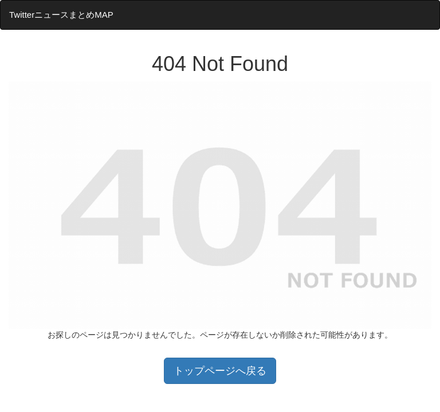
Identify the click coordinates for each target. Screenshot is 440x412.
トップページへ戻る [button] (220, 371)
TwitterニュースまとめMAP (61, 14)
